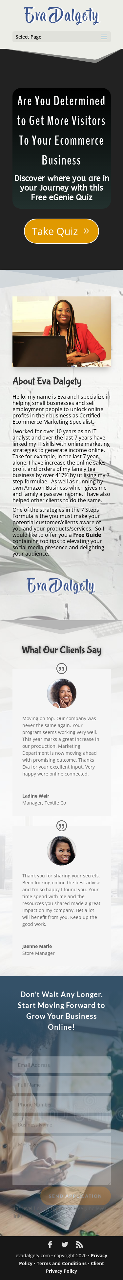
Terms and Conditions (62, 1263)
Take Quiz (55, 231)
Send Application (75, 1198)
